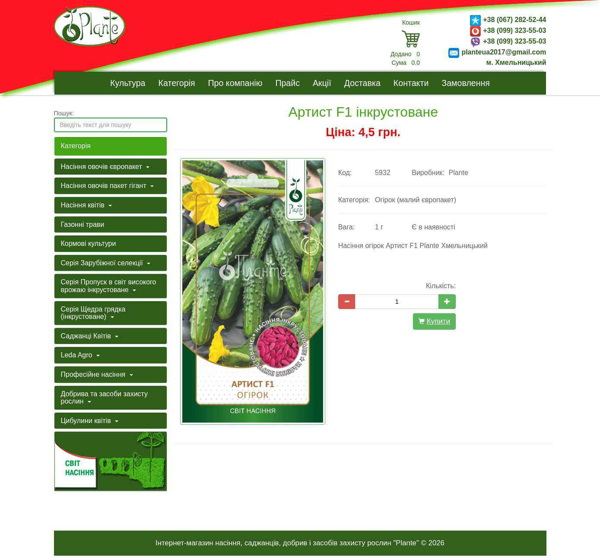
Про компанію (235, 83)
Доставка (362, 83)
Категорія (177, 83)
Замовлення (465, 83)
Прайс (287, 83)
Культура (127, 83)
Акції (322, 83)
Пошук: (64, 113)
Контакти (411, 83)
